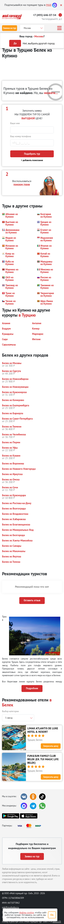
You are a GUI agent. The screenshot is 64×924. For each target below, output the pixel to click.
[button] (10, 215)
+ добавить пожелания (32, 160)
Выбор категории (10, 711)
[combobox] (18, 717)
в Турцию (27, 315)
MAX (49, 5)
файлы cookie (26, 912)
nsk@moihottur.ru (10, 907)
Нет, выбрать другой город (39, 43)
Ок (52, 915)
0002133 (57, 921)
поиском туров (21, 184)
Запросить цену (50, 746)
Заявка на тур (9, 28)
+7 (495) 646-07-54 (44, 15)
